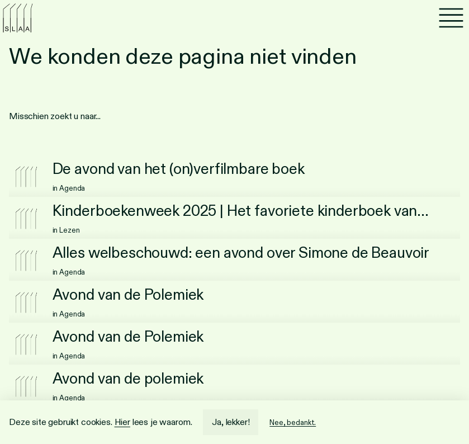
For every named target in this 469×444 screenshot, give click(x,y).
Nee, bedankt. (292, 422)
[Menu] (451, 18)
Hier (122, 422)
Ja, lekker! (230, 422)
